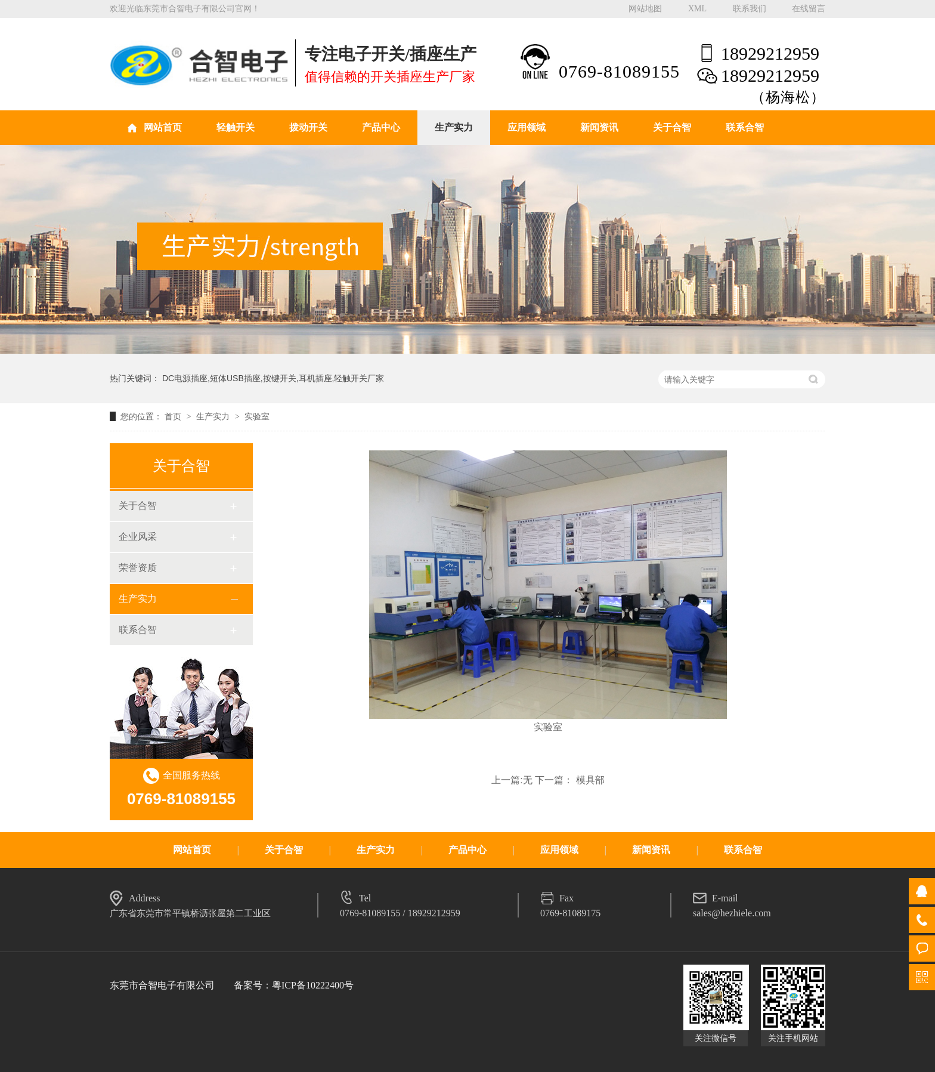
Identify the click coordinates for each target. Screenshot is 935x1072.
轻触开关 (235, 127)
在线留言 (808, 8)
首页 (174, 416)
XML (697, 8)
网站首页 (163, 127)
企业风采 (138, 537)
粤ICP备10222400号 (313, 985)
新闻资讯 (599, 127)
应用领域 (526, 127)
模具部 (590, 780)
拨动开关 (308, 127)
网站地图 (645, 8)
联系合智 (745, 127)
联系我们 (749, 8)
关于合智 (672, 127)
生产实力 (454, 127)
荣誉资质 (138, 568)
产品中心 (381, 127)
